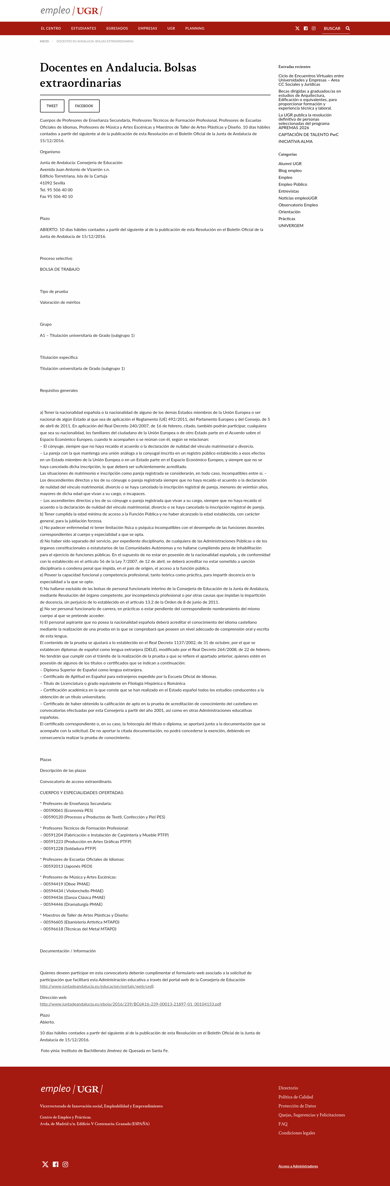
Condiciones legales (296, 1133)
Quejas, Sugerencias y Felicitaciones (311, 1115)
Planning (194, 28)
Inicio (44, 41)
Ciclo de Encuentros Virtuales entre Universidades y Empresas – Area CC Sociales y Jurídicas (311, 80)
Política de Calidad (295, 1097)
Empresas (147, 28)
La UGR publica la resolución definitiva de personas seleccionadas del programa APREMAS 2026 (305, 121)
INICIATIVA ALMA (296, 141)
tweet (52, 106)
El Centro (51, 28)
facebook (84, 106)
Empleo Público (293, 184)
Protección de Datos (297, 1106)
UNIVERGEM (291, 225)
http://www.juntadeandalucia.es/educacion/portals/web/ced (96, 986)
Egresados (117, 28)
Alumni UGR (290, 163)
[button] (297, 28)
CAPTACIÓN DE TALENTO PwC (309, 134)
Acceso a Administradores (298, 1166)
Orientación (290, 211)
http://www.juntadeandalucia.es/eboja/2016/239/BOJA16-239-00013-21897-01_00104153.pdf (130, 1003)
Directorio (288, 1088)
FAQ (282, 1124)
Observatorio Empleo (298, 204)
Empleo (285, 177)
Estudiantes (83, 28)
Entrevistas (289, 190)
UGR (171, 28)
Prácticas (287, 218)
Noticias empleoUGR (298, 197)
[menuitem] (51, 28)
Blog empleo (290, 170)
